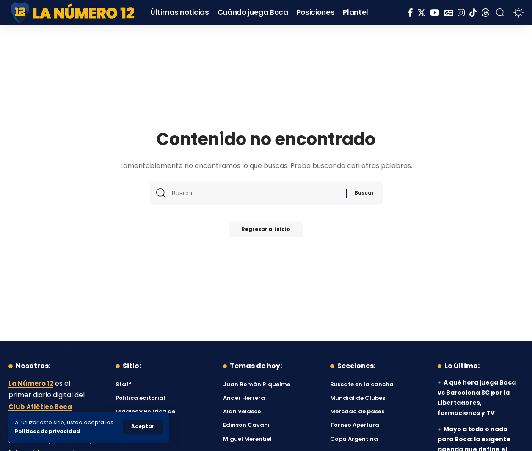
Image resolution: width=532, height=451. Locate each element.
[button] (143, 427)
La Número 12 (31, 383)
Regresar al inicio (266, 232)
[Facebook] (410, 13)
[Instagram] (461, 13)
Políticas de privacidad (49, 431)
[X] (421, 13)
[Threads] (485, 13)
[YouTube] (435, 13)
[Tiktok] (473, 13)
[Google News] (448, 13)
